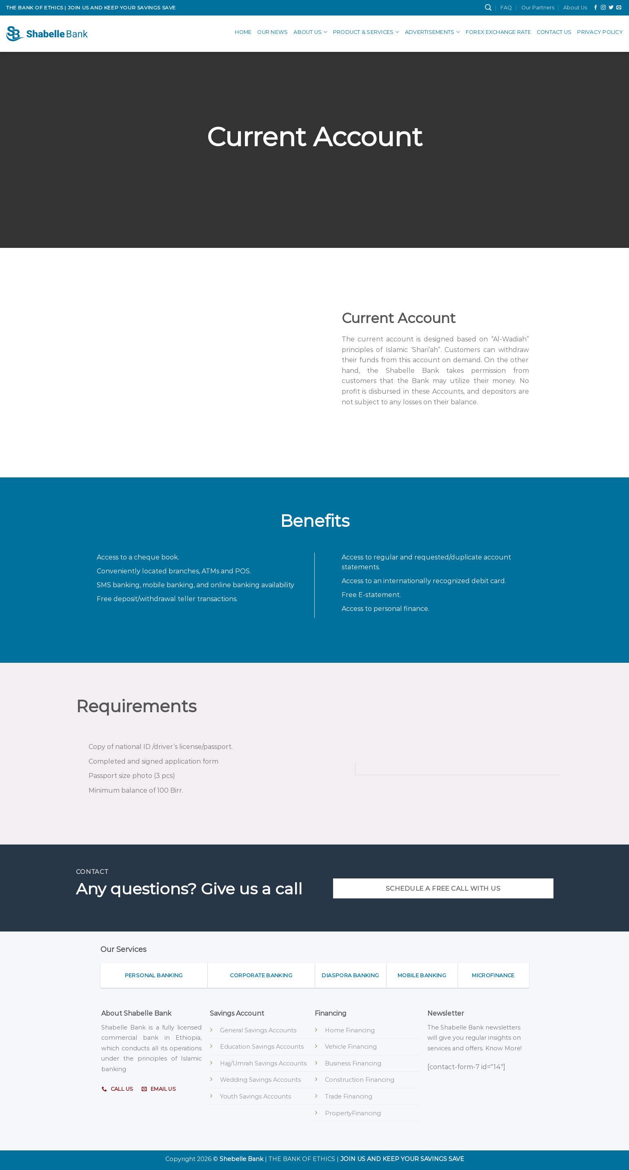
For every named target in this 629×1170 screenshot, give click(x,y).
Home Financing (350, 1030)
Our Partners (537, 7)
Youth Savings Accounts (255, 1096)
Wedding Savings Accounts (260, 1079)
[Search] (488, 7)
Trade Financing (348, 1096)
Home (243, 32)
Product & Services (366, 32)
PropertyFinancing (353, 1113)
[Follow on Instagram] (603, 8)
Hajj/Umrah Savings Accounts (263, 1063)
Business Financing (353, 1063)
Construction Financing (359, 1079)
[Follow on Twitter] (611, 8)
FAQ (506, 7)
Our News (272, 32)
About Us (575, 7)
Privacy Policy (600, 32)
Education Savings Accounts (262, 1046)
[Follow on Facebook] (595, 8)
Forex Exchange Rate (498, 32)
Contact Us (554, 32)
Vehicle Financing (351, 1046)
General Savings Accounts (258, 1030)
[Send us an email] (618, 8)
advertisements (432, 32)
